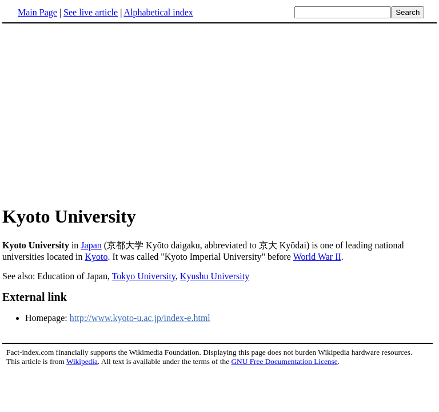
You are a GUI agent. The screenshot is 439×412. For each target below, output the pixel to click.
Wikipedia (82, 361)
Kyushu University (214, 276)
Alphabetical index (158, 12)
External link (34, 297)
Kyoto (96, 257)
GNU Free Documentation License (284, 361)
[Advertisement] (219, 114)
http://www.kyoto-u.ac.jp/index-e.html (140, 318)
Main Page (37, 12)
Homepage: (47, 318)
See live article (90, 12)
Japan (91, 245)
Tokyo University (143, 276)
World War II (317, 257)
